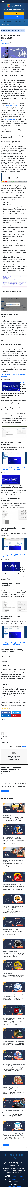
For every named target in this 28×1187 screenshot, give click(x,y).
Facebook (6, 712)
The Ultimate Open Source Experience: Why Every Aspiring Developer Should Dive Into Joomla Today (14, 1064)
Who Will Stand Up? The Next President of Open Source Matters (13, 837)
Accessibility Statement (9, 1169)
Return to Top (5, 698)
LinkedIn (5, 716)
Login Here (24, 746)
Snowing (22, 564)
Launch (14, 17)
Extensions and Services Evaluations (15, 720)
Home (3, 21)
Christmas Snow (5, 660)
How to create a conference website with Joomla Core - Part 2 (13, 995)
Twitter (16, 712)
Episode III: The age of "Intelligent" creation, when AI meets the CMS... (13, 1134)
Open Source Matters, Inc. (17, 1179)
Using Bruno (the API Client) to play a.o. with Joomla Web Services (13, 907)
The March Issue (7, 815)
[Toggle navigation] (3, 1)
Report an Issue (16, 1172)
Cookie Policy (6, 1170)
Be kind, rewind (7, 973)
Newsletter (22, 21)
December (4, 40)
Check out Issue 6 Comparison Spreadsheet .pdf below (13, 469)
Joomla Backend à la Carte (10, 929)
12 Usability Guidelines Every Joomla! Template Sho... (8, 724)
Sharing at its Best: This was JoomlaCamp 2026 (11, 1088)
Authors (15, 21)
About (3, 24)
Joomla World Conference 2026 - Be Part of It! (13, 860)
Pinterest (16, 716)
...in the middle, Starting (12, 105)
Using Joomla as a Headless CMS (12, 884)
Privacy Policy (6, 788)
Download (14, 13)
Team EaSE (11, 41)
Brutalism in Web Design (10, 951)
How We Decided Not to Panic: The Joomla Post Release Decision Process (14, 1111)
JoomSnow (23, 383)
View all (6, 1145)
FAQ (8, 24)
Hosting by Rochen (14, 1186)
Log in (23, 1172)
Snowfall (3, 655)
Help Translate (7, 1172)
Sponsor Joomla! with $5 (18, 1170)
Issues (9, 21)
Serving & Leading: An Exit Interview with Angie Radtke (13, 1018)
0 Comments (5, 43)
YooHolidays (4, 486)
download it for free (10, 120)
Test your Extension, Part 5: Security (13, 1041)
